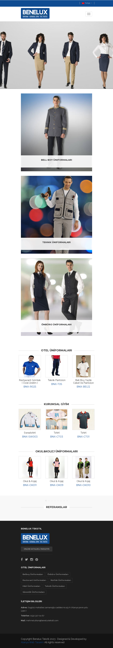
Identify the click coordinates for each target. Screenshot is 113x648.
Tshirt (57, 432)
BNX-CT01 (83, 436)
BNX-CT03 (56, 436)
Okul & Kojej (30, 481)
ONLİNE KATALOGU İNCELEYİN (36, 549)
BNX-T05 (56, 384)
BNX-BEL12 (83, 386)
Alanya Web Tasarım (32, 642)
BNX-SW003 (30, 436)
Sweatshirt (30, 432)
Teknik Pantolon (56, 380)
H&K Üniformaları (31, 586)
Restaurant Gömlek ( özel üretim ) (30, 381)
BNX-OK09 (56, 485)
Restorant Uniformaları (34, 580)
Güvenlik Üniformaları (34, 592)
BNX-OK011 (30, 485)
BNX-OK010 (83, 485)
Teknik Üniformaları (55, 586)
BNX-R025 (29, 386)
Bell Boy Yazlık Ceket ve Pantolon (83, 381)
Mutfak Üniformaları (61, 580)
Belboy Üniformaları (33, 574)
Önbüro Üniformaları (57, 574)
